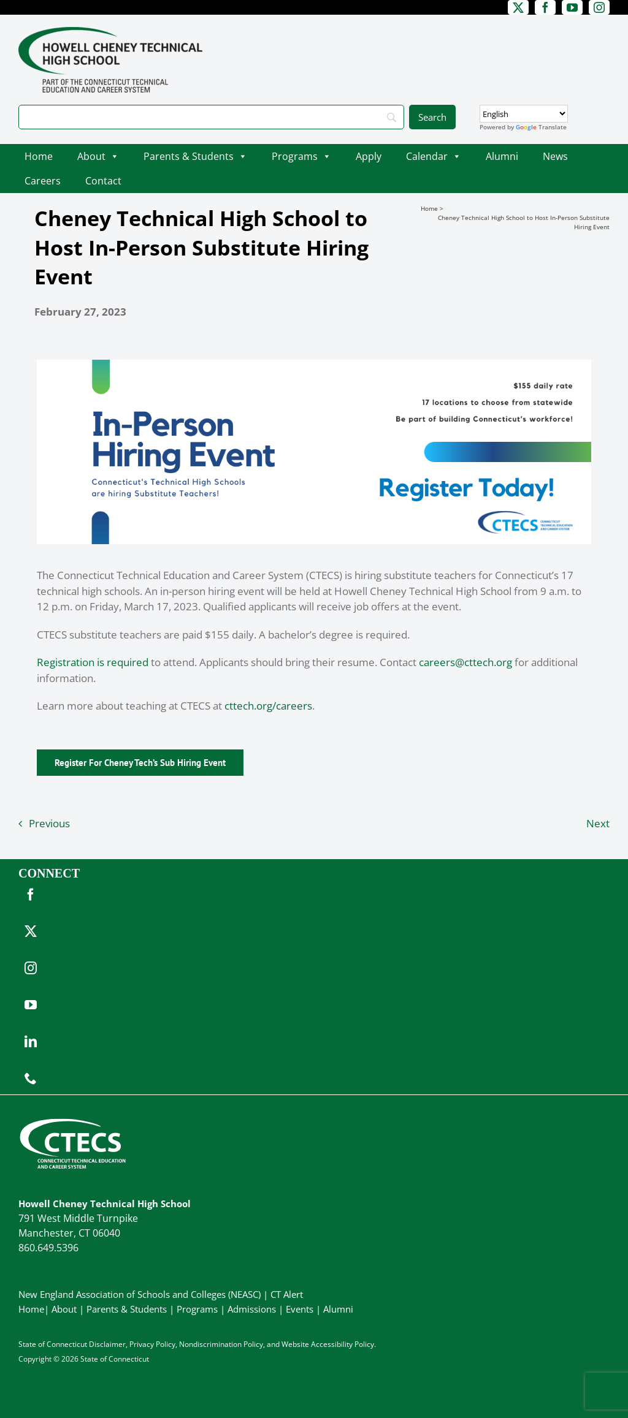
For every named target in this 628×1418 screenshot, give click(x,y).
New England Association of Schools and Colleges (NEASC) (139, 1294)
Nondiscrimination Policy (221, 1344)
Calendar (433, 156)
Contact (103, 181)
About (98, 156)
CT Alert (286, 1294)
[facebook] (545, 7)
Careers (43, 181)
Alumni (502, 156)
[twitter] (518, 7)
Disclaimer (107, 1344)
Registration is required (92, 662)
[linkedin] (31, 1042)
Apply (368, 156)
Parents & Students (195, 156)
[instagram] (599, 7)
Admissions (252, 1309)
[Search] (211, 117)
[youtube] (572, 7)
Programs (301, 156)
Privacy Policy (152, 1344)
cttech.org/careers (268, 706)
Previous (49, 823)
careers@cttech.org (465, 662)
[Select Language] (524, 114)
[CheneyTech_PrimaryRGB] (110, 32)
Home (39, 156)
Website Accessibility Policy (327, 1344)
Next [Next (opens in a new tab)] (598, 823)
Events (299, 1309)
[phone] (31, 1078)
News (555, 156)
